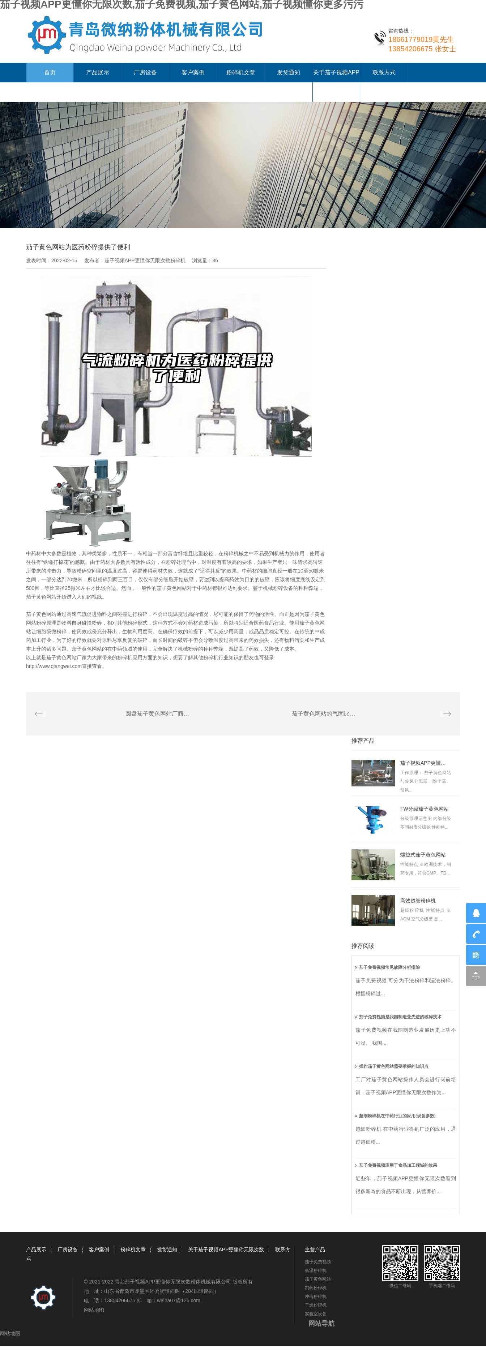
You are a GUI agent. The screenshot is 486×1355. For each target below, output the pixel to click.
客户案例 (193, 72)
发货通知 (288, 72)
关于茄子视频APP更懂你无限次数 (226, 1249)
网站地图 (94, 1310)
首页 (50, 72)
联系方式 (384, 72)
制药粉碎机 (316, 1287)
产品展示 (97, 72)
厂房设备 (145, 72)
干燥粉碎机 (316, 1305)
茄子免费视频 (318, 1261)
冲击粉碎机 (316, 1296)
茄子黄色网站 (318, 1279)
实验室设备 (316, 1313)
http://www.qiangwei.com (54, 666)
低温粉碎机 (316, 1270)
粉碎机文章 (240, 72)
